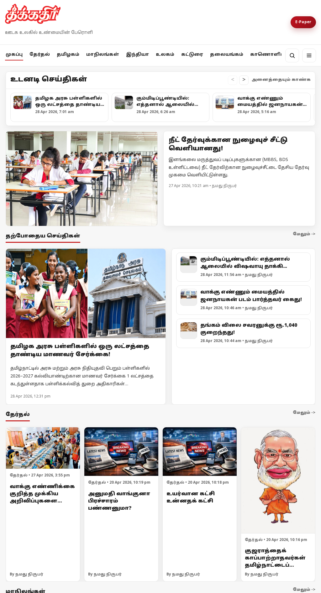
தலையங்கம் (226, 54)
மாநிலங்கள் (102, 54)
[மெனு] (309, 55)
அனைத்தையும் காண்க (281, 79)
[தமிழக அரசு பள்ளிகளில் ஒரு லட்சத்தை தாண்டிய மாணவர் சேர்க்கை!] (86, 293)
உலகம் (165, 54)
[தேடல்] (292, 55)
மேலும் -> (304, 234)
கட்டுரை (192, 54)
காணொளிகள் (270, 54)
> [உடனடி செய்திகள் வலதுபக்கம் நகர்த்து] (243, 80)
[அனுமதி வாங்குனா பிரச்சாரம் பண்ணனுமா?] (121, 451)
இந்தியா (137, 54)
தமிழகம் (68, 54)
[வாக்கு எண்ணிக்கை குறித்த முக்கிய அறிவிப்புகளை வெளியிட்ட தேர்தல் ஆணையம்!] (43, 448)
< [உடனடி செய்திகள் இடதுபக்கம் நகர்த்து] (232, 80)
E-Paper (303, 22)
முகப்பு (14, 54)
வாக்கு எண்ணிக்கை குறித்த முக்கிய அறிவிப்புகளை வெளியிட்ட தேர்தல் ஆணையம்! (42, 501)
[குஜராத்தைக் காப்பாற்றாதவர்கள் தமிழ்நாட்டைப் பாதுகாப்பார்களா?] (278, 480)
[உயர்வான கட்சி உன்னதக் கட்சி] (200, 451)
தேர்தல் (39, 54)
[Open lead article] (82, 178)
